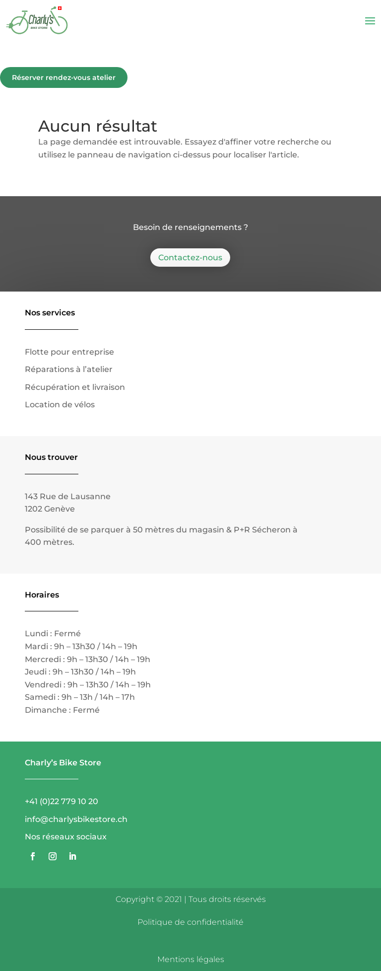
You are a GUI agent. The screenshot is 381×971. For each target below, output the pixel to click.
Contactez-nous (190, 257)
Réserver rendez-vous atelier (64, 77)
